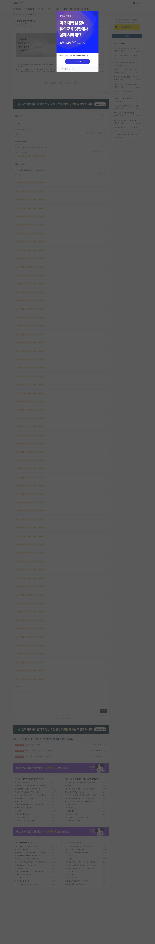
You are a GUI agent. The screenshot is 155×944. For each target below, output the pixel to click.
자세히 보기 (77, 61)
